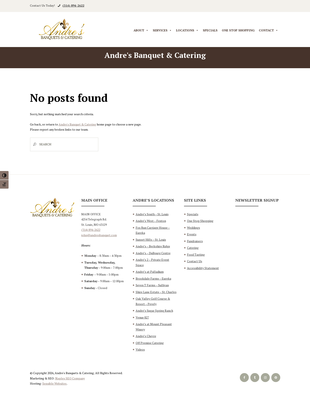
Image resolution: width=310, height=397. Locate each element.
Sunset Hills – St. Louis (151, 240)
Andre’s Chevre (146, 336)
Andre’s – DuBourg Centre (153, 253)
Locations (187, 30)
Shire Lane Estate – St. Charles (156, 292)
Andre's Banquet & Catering (77, 124)
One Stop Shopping (238, 30)
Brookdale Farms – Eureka (153, 278)
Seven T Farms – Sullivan (152, 285)
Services (162, 30)
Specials (210, 30)
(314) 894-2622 (73, 5)
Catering (193, 248)
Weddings (193, 228)
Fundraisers (195, 241)
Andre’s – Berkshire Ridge (153, 246)
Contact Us (194, 261)
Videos (140, 349)
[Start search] (33, 144)
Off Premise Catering (150, 343)
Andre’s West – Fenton (151, 221)
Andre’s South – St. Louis (152, 214)
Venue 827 (142, 317)
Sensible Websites (54, 383)
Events (191, 234)
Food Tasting (196, 254)
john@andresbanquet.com (99, 235)
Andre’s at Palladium (150, 272)
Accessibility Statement (203, 268)
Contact (268, 30)
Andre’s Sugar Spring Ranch (154, 310)
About (140, 30)
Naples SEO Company (70, 378)
